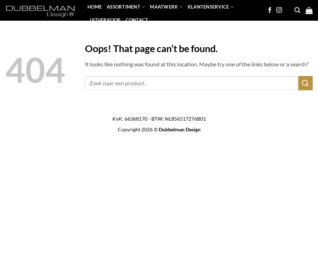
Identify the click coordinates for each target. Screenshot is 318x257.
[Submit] (305, 83)
